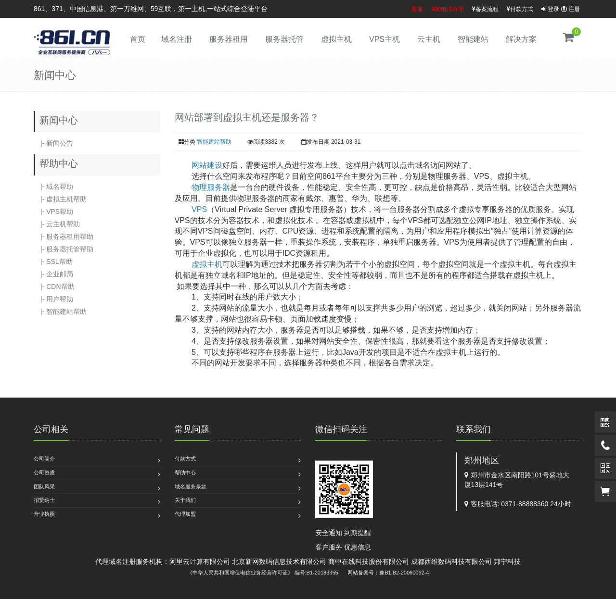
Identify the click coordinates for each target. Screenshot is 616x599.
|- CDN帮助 (54, 286)
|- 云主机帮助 (57, 224)
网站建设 (207, 165)
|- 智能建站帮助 (60, 311)
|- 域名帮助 (53, 186)
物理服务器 (211, 187)
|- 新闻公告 (53, 143)
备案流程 (485, 9)
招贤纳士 (44, 500)
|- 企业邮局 (53, 274)
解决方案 (521, 39)
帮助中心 (185, 472)
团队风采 (44, 486)
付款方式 (520, 9)
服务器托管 (284, 39)
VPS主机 (384, 39)
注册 (570, 9)
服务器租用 (228, 39)
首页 (137, 39)
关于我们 (185, 500)
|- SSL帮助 (53, 261)
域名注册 (176, 39)
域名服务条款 (190, 486)
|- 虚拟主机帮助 (60, 199)
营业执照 (44, 514)
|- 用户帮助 (53, 299)
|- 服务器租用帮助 (63, 236)
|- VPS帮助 (53, 211)
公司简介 (44, 459)
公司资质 (44, 472)
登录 (550, 9)
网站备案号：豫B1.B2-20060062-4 (388, 572)
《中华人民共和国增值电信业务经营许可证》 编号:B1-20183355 (262, 572)
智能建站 (473, 39)
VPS (199, 209)
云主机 (428, 39)
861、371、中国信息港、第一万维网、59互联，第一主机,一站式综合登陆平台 (151, 8)
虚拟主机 (336, 39)
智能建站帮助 (214, 141)
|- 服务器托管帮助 (63, 249)
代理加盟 (185, 514)
